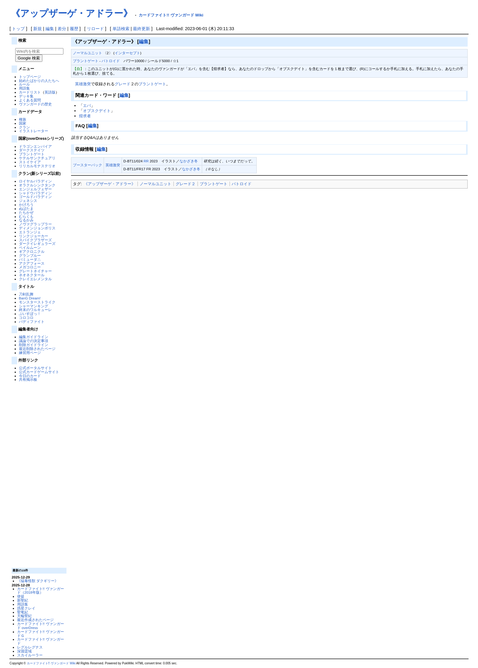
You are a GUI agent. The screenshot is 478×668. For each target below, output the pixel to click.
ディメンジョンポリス (37, 228)
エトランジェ (30, 232)
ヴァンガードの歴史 (35, 104)
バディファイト (32, 321)
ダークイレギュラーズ (37, 244)
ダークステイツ (32, 150)
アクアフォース (32, 263)
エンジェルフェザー (35, 189)
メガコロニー (30, 267)
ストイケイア (30, 162)
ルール (24, 84)
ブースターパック (87, 165)
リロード (95, 28)
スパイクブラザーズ (35, 240)
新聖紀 (22, 600)
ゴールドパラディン (35, 197)
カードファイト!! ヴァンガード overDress (40, 626)
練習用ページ (30, 353)
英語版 (50, 92)
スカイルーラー (30, 655)
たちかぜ (26, 212)
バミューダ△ (30, 259)
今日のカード (30, 376)
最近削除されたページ (37, 349)
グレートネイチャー (35, 271)
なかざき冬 (189, 161)
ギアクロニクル (32, 251)
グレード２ (185, 184)
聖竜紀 (22, 612)
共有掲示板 (28, 379)
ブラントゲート (32, 154)
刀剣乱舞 (26, 294)
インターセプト (127, 53)
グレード (122, 84)
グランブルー (30, 255)
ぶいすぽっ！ (30, 314)
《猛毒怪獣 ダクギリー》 (37, 581)
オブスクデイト (97, 110)
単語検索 (121, 28)
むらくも (26, 216)
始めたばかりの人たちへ (39, 81)
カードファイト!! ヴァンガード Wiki (171, 15)
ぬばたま (26, 208)
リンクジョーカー (33, 236)
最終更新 (141, 28)
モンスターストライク (37, 302)
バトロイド (111, 61)
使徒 (20, 596)
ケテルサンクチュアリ (37, 158)
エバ (87, 105)
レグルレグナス (30, 647)
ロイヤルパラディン (35, 181)
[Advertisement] (38, 474)
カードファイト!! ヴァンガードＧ (40, 634)
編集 (49, 28)
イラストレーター (33, 131)
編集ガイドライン (33, 337)
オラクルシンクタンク (37, 185)
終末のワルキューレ (35, 310)
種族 (22, 119)
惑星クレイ (26, 608)
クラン (24, 127)
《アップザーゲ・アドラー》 (109, 184)
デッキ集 (26, 96)
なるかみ (26, 220)
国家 (22, 123)
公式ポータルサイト (35, 368)
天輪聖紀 (24, 616)
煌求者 (85, 116)
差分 (62, 28)
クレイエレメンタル (35, 279)
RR (146, 161)
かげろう (26, 205)
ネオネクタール (32, 275)
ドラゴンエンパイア (35, 146)
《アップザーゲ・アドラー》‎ (71, 13)
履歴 (74, 28)
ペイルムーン (30, 247)
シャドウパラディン (35, 193)
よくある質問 (30, 100)
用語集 (24, 88)
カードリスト (30, 92)
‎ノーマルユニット (155, 184)
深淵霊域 (24, 651)
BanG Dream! (30, 298)
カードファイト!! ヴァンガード (40, 641)
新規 (37, 28)
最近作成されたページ (35, 620)
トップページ (30, 77)
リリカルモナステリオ (37, 166)
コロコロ (26, 318)
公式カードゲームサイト (39, 372)
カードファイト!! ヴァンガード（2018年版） (40, 591)
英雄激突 (83, 84)
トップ (18, 28)
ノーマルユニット (87, 53)
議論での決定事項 (33, 341)
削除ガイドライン (33, 345)
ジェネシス (28, 201)
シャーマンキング (33, 306)
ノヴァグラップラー (35, 224)
